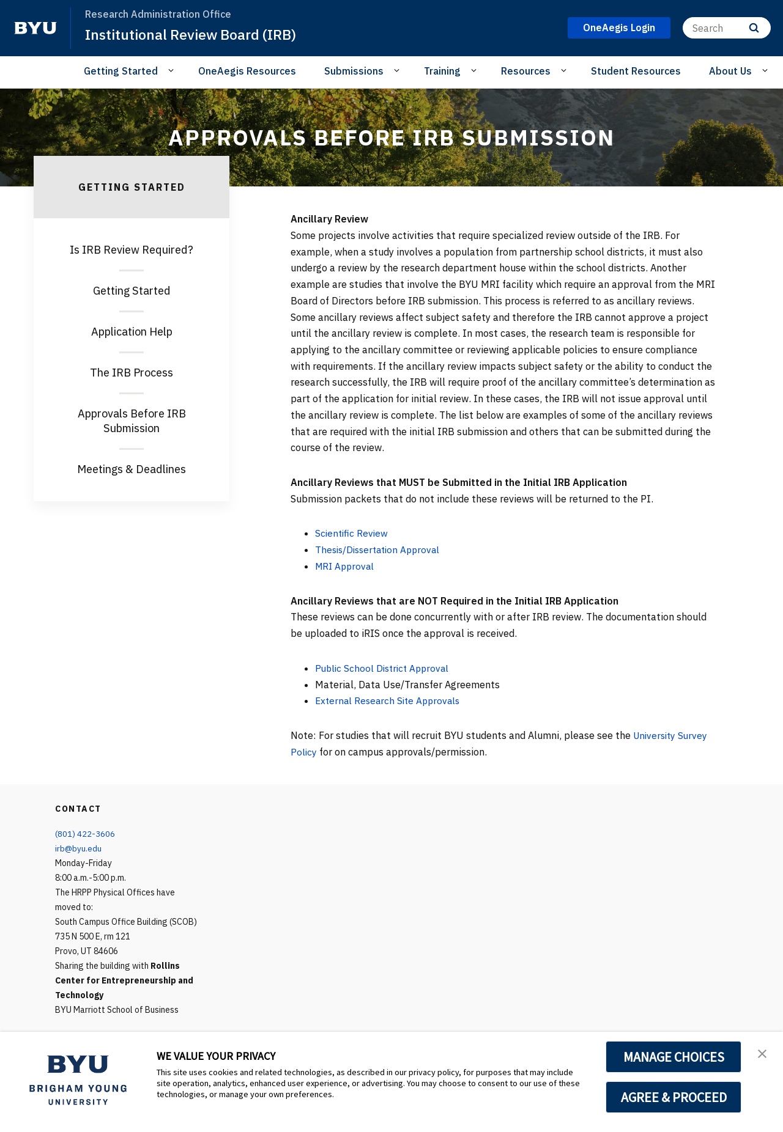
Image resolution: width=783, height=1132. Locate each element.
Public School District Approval (385, 668)
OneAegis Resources (247, 71)
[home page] (35, 28)
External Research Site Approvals (390, 700)
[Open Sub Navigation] (172, 70)
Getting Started (132, 291)
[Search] (727, 28)
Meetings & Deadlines (131, 469)
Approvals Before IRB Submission (132, 420)
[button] (763, 1054)
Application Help (132, 332)
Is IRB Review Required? (131, 250)
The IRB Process (131, 373)
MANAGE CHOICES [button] (673, 1056)
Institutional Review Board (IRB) (195, 34)
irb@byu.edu (78, 848)
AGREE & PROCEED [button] (674, 1097)
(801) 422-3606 (85, 833)
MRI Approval (346, 566)
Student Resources (636, 71)
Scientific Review (352, 533)
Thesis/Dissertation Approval (381, 549)
